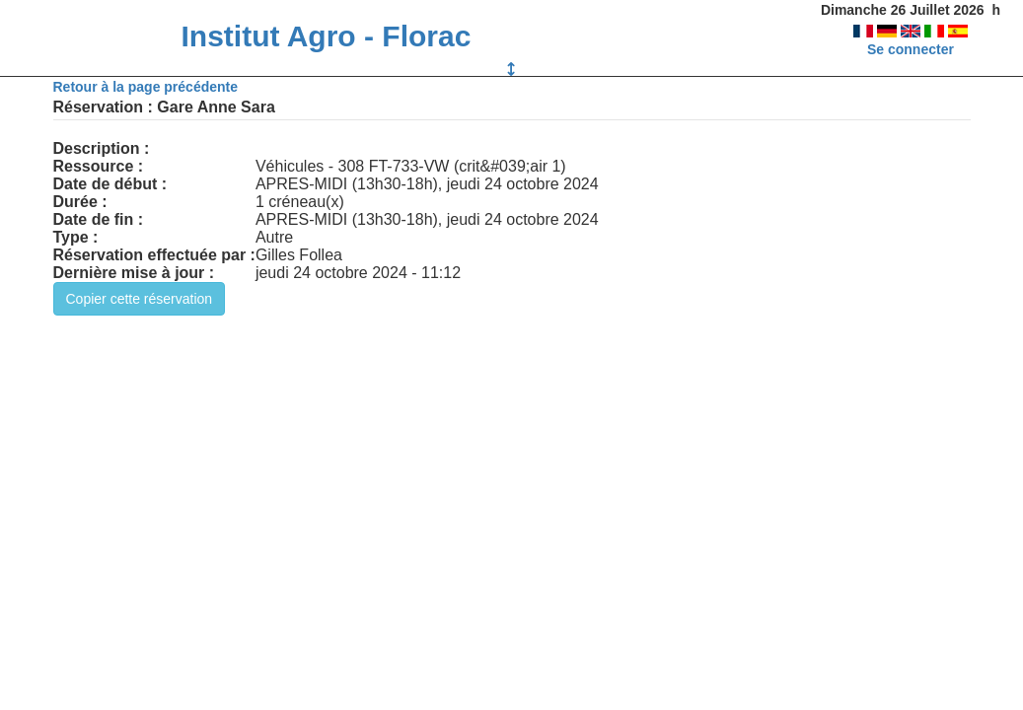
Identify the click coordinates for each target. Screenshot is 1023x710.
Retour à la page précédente (146, 87)
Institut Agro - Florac (326, 36)
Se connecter (910, 49)
